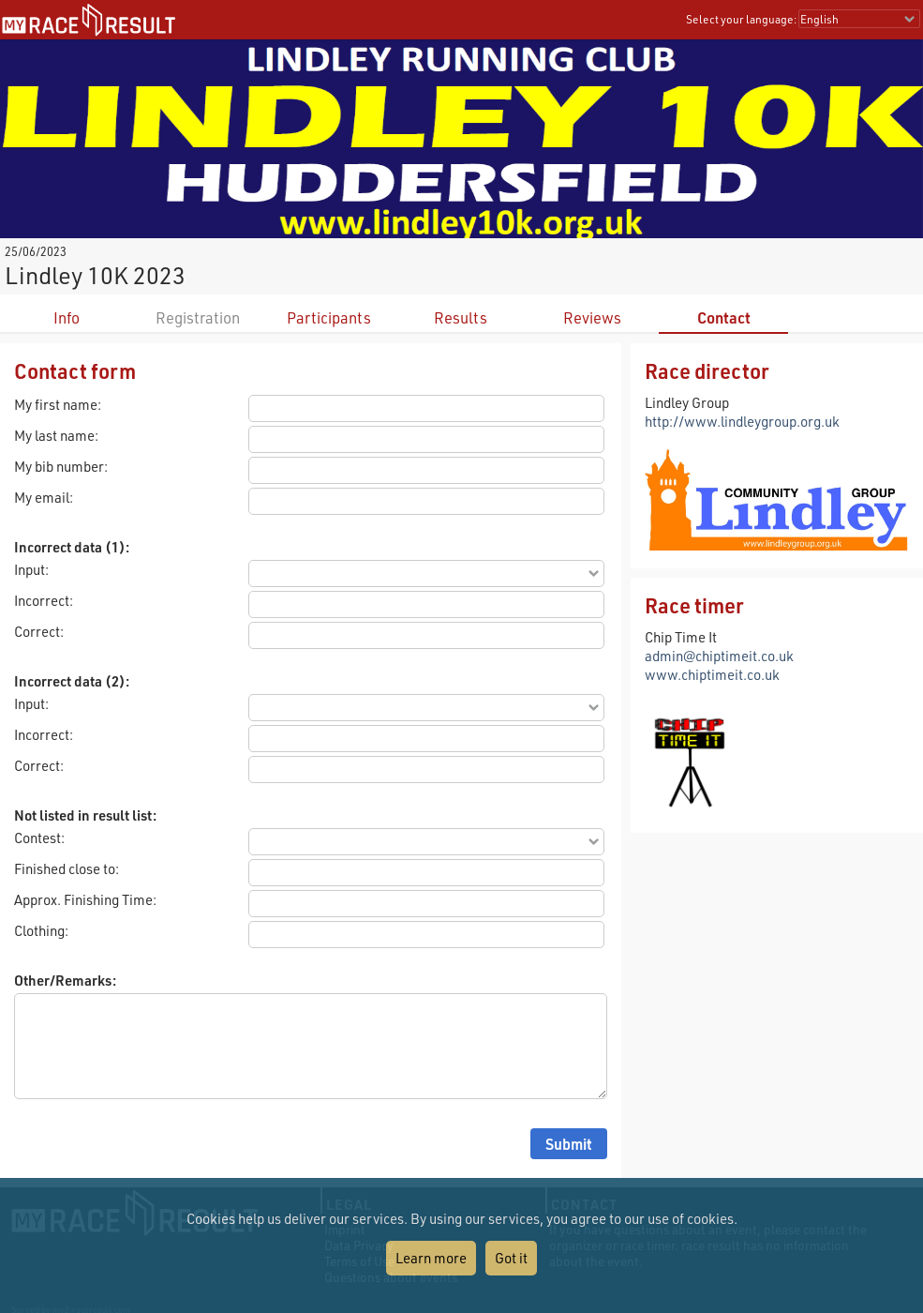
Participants (329, 317)
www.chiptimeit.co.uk (712, 674)
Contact (724, 317)
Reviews (592, 317)
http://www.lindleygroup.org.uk (742, 421)
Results (460, 317)
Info (66, 317)
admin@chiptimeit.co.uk (719, 655)
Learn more (431, 1257)
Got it (511, 1257)
